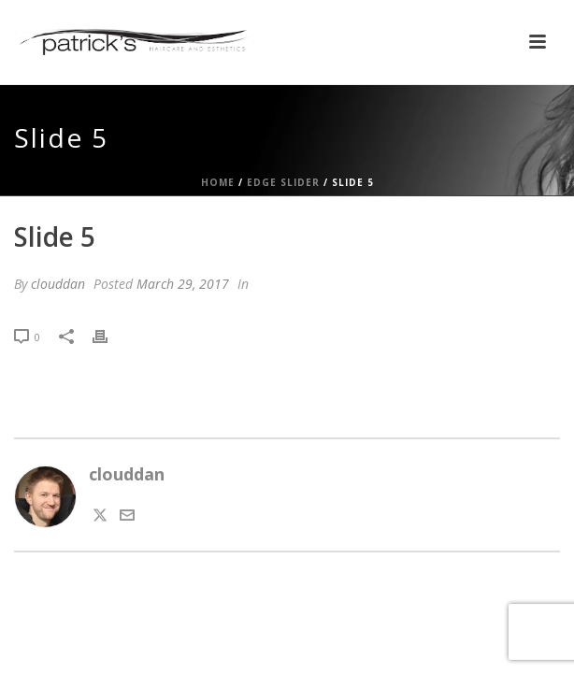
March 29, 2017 (182, 284)
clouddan (58, 284)
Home (218, 182)
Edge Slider (283, 182)
